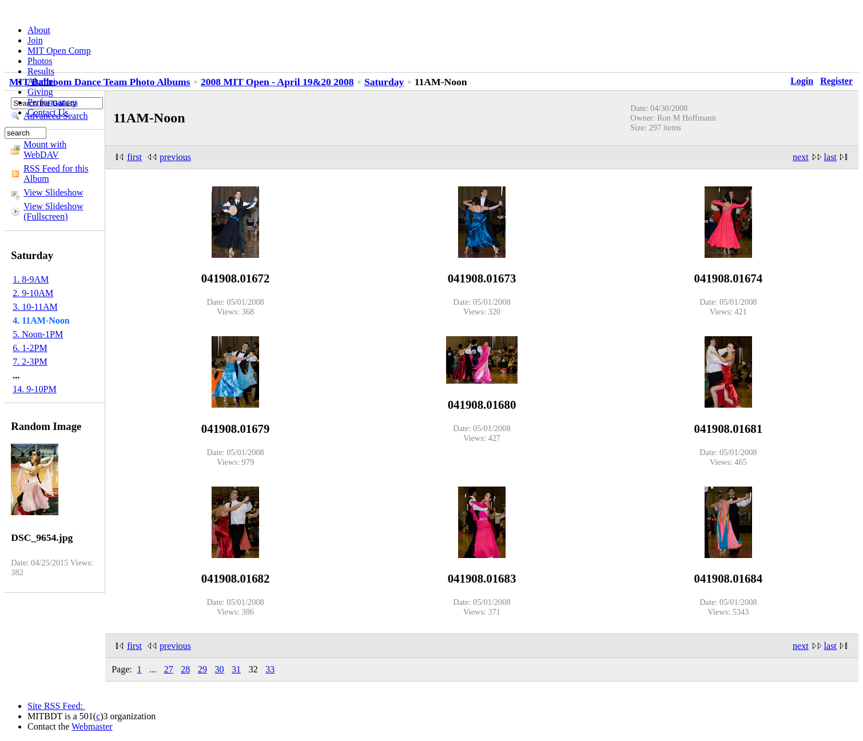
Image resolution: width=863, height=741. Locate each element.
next (801, 157)
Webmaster (92, 726)
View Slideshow (53, 192)
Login (801, 81)
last (830, 157)
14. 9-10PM (34, 389)
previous (175, 157)
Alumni (41, 81)
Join (35, 40)
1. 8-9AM (31, 279)
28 (185, 669)
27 (168, 669)
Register (836, 81)
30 (219, 669)
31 (236, 669)
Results (40, 71)
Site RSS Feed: (56, 706)
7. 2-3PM (30, 361)
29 (202, 669)
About (38, 30)
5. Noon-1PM (38, 334)
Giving (40, 92)
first (134, 157)
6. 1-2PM (30, 348)
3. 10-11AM (35, 307)
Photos (40, 61)
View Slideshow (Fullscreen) (53, 211)
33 (270, 669)
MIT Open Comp (59, 50)
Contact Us (48, 112)
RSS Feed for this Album (55, 174)
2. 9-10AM (33, 293)
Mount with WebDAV (44, 150)
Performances (52, 102)
